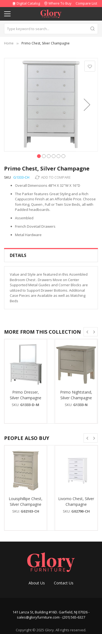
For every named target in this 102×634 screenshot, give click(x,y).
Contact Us (63, 582)
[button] (87, 105)
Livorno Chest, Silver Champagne (76, 501)
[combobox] (51, 28)
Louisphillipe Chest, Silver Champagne (25, 501)
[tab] (51, 255)
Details (18, 255)
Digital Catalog (26, 3)
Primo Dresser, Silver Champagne (25, 395)
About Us (37, 582)
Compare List (86, 3)
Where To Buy (60, 3)
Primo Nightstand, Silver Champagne (76, 395)
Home (9, 43)
